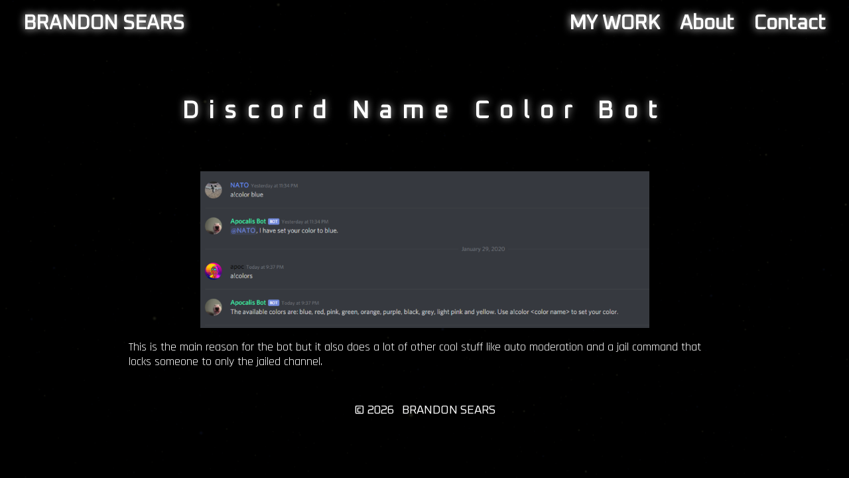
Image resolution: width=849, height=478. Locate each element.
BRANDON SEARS (103, 23)
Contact (790, 23)
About (707, 23)
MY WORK (614, 23)
